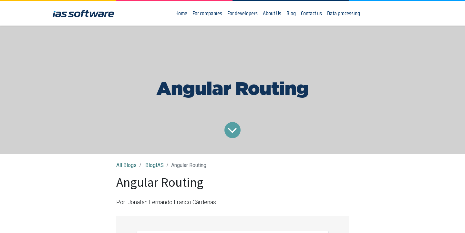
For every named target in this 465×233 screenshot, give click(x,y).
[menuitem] (181, 13)
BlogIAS (154, 165)
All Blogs (126, 165)
